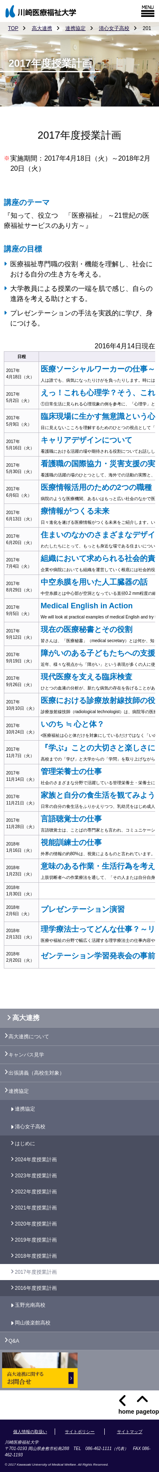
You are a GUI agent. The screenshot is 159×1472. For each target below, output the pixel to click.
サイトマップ (129, 1431)
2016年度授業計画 (36, 1288)
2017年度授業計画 (36, 1272)
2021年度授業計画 (36, 1208)
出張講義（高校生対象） (36, 1073)
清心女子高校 (114, 28)
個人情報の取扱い (30, 1431)
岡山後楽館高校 (32, 1323)
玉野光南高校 (30, 1305)
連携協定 (75, 28)
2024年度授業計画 (36, 1160)
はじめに (25, 1143)
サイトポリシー (80, 1431)
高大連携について (28, 1037)
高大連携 (42, 28)
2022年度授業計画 (36, 1192)
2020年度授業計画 (36, 1224)
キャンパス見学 (26, 1055)
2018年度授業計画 (36, 1256)
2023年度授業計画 (36, 1176)
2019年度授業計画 (36, 1240)
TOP (13, 28)
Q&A (13, 1341)
